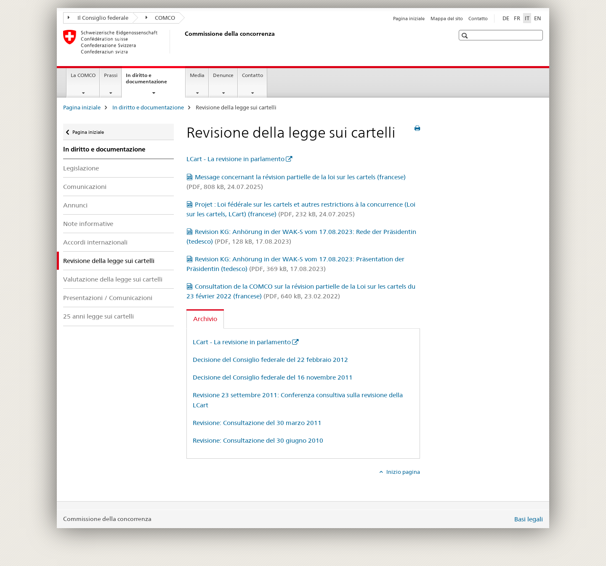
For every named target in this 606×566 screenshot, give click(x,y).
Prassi (110, 75)
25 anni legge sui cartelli (98, 316)
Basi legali (528, 519)
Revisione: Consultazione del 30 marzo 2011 (257, 423)
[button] (465, 35)
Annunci (75, 205)
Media (197, 75)
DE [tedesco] (505, 18)
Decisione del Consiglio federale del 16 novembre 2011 (273, 377)
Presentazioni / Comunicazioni (107, 298)
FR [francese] (517, 18)
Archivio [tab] (205, 319)
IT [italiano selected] (527, 18)
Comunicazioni (84, 187)
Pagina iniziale (409, 18)
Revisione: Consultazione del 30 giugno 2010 (258, 440)
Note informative (88, 224)
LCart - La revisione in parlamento (235, 159)
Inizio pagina (402, 471)
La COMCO (83, 75)
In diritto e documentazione (155, 81)
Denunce (223, 75)
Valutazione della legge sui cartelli (112, 279)
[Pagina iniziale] (183, 41)
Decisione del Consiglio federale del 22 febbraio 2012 (270, 360)
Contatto (478, 18)
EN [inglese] (537, 18)
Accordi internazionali (95, 242)
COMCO (160, 18)
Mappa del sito (447, 18)
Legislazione (81, 168)
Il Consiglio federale (98, 18)
